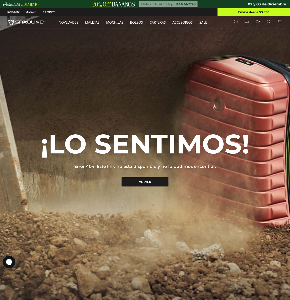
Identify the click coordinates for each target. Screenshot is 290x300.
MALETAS (92, 22)
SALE (203, 22)
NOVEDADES (68, 22)
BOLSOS (136, 22)
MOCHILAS (114, 22)
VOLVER (145, 182)
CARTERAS (158, 22)
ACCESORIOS (182, 22)
